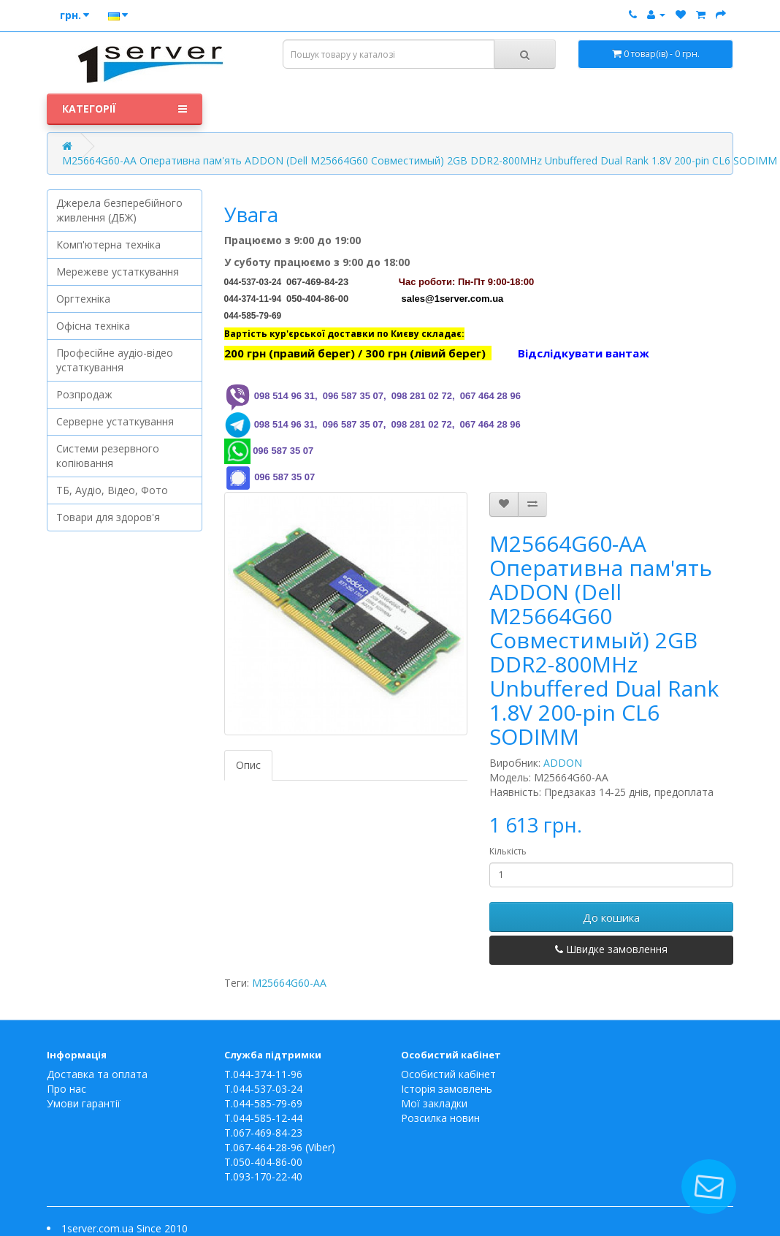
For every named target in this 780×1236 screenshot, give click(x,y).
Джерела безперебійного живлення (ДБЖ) (119, 210)
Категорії (124, 109)
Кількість (508, 851)
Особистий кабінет (448, 1074)
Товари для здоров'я (108, 517)
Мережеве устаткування (117, 271)
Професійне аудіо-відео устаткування (114, 360)
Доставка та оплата (97, 1074)
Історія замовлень (446, 1089)
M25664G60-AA (289, 983)
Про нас (66, 1089)
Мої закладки (434, 1103)
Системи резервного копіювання (107, 455)
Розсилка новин (440, 1118)
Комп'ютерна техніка (108, 244)
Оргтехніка (83, 299)
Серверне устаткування (115, 421)
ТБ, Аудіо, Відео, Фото (112, 490)
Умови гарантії (84, 1103)
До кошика (611, 917)
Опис (248, 765)
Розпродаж (84, 394)
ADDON (562, 763)
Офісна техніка (93, 326)
